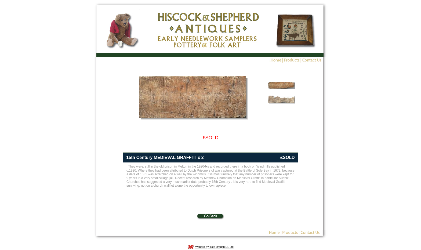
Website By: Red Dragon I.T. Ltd (214, 246)
